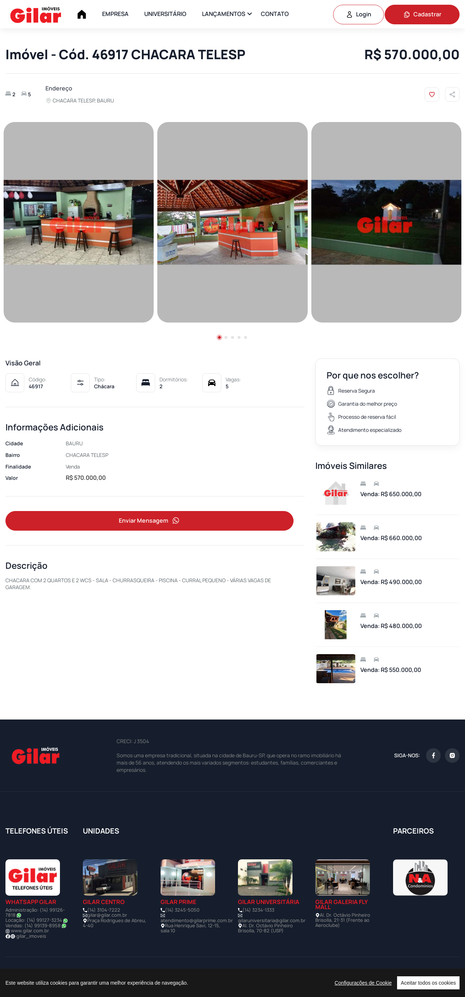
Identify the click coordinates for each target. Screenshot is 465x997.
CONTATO (275, 14)
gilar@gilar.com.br (107, 914)
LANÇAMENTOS (223, 14)
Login (358, 14)
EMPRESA (115, 14)
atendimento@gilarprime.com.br (197, 920)
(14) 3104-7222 (103, 909)
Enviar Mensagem (150, 521)
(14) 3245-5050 (182, 909)
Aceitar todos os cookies (428, 983)
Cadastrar (422, 14)
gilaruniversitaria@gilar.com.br (272, 920)
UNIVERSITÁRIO (165, 14)
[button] (219, 337)
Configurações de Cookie (363, 983)
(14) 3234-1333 (258, 909)
